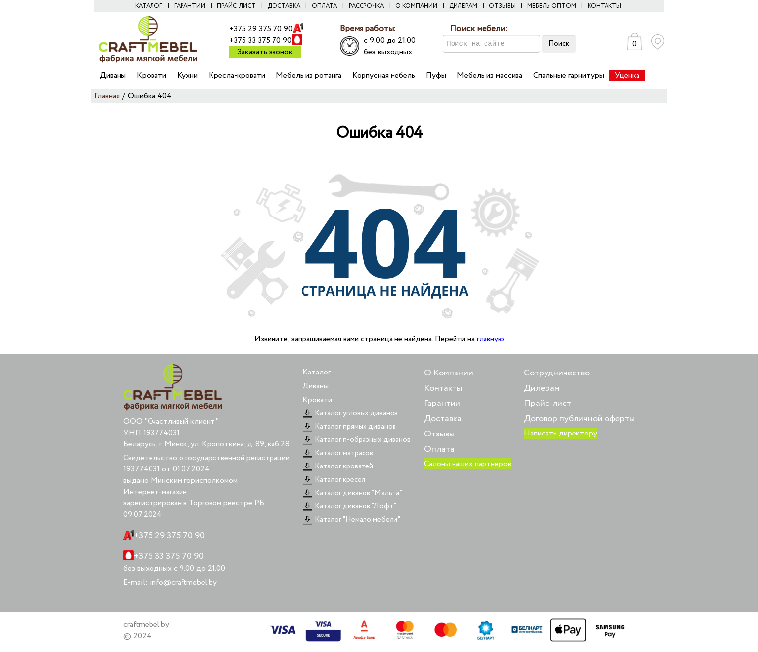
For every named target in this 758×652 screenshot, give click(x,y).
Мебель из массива (489, 75)
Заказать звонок (265, 52)
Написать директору (560, 433)
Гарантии (189, 6)
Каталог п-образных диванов (357, 440)
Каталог (148, 6)
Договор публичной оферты (579, 418)
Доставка (284, 6)
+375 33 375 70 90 (260, 40)
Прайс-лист (236, 6)
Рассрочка (366, 6)
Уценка (627, 75)
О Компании (448, 373)
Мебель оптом (551, 6)
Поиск (558, 44)
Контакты (604, 6)
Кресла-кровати (237, 75)
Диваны (113, 75)
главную (490, 338)
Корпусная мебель (383, 75)
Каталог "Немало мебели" (351, 519)
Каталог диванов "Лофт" (349, 506)
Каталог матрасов (338, 453)
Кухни (187, 75)
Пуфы (436, 75)
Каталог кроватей (338, 466)
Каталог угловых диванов (350, 413)
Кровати (151, 75)
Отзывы (502, 6)
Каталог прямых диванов (349, 426)
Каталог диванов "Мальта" (352, 493)
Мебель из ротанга (308, 75)
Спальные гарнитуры (568, 75)
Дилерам (463, 6)
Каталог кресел (334, 479)
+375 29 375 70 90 (261, 28)
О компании (416, 6)
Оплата (324, 6)
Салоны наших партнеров (467, 463)
